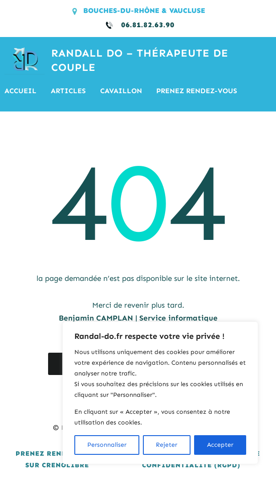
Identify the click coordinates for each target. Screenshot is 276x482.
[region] (160, 392)
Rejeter (166, 445)
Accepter (220, 445)
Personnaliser (106, 445)
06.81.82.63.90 (148, 25)
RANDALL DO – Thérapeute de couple (139, 60)
